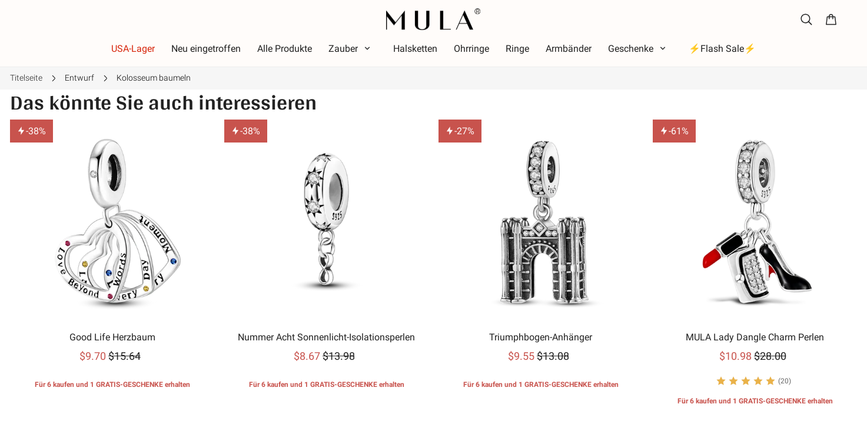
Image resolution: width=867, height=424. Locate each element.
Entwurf (79, 77)
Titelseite (26, 77)
